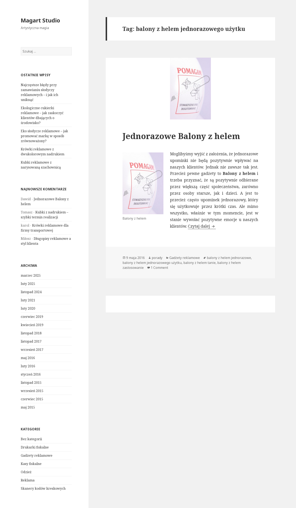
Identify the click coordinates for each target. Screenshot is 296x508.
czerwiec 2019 (32, 316)
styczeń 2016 (31, 374)
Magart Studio (40, 20)
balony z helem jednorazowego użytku (152, 262)
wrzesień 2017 (32, 349)
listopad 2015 (31, 382)
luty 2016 (28, 366)
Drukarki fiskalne (35, 447)
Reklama (28, 480)
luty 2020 (28, 308)
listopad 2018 (31, 333)
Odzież (26, 472)
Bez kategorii (31, 439)
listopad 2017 (31, 341)
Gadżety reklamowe (36, 455)
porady (157, 257)
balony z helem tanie (199, 262)
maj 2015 (28, 407)
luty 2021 (28, 300)
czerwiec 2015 (32, 399)
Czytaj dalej (202, 226)
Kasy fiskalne (31, 463)
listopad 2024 (31, 292)
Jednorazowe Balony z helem (181, 135)
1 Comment (159, 267)
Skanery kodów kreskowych (43, 488)
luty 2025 (28, 283)
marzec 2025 (31, 275)
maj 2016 (28, 358)
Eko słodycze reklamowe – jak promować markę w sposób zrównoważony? (44, 136)
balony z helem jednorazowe (229, 257)
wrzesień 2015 (32, 391)
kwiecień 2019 (32, 325)
